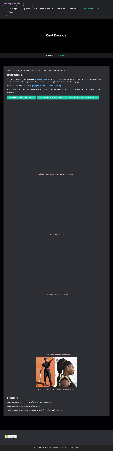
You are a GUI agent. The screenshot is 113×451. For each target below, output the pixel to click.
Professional (75, 9)
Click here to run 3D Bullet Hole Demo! (85, 98)
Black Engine (13, 9)
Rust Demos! (89, 9)
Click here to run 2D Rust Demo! (22, 98)
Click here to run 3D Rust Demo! (52, 98)
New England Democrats (43, 9)
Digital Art (26, 9)
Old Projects (61, 9)
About (11, 12)
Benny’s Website (13, 3)
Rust (11, 79)
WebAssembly (29, 79)
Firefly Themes (74, 448)
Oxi (99, 9)
